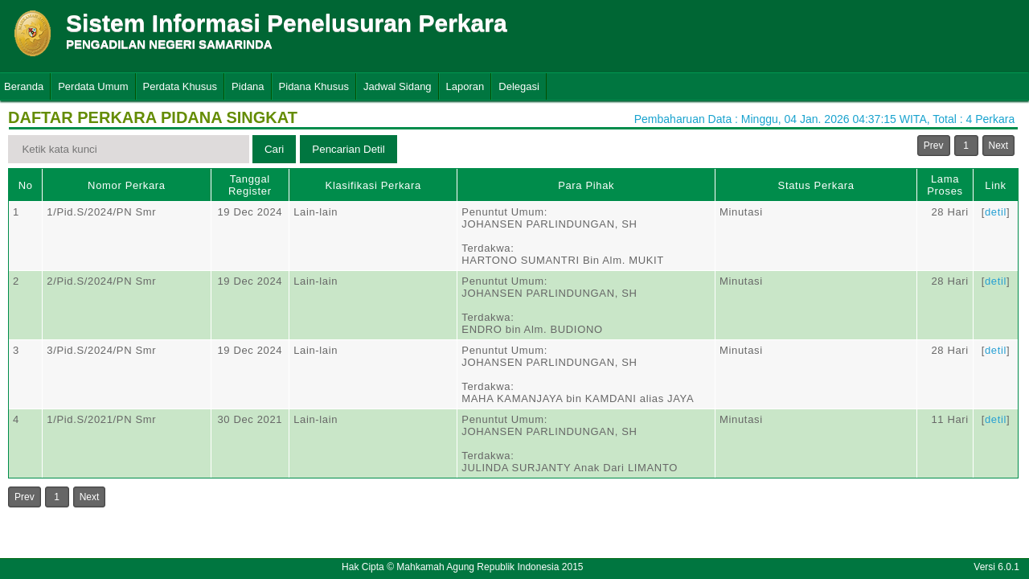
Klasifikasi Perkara (373, 185)
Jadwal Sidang (397, 86)
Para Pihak (586, 185)
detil (995, 212)
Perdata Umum (93, 86)
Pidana (248, 86)
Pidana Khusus (314, 86)
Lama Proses (944, 185)
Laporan (465, 86)
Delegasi (518, 86)
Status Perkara (816, 185)
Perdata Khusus (180, 86)
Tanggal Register (250, 185)
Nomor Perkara (127, 185)
